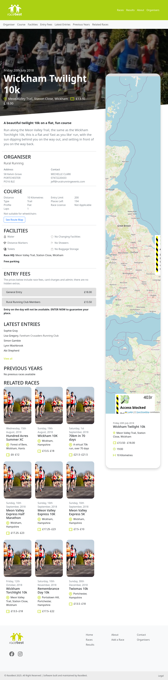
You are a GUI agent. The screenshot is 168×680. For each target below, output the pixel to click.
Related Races (100, 24)
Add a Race (117, 639)
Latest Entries (63, 24)
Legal (161, 675)
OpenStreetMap (142, 412)
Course (21, 24)
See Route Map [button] (14, 219)
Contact (141, 634)
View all (8, 358)
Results (130, 10)
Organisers (152, 10)
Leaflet (129, 412)
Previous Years (81, 24)
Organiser (9, 24)
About (140, 10)
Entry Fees (46, 24)
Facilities (33, 24)
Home (89, 634)
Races (120, 10)
